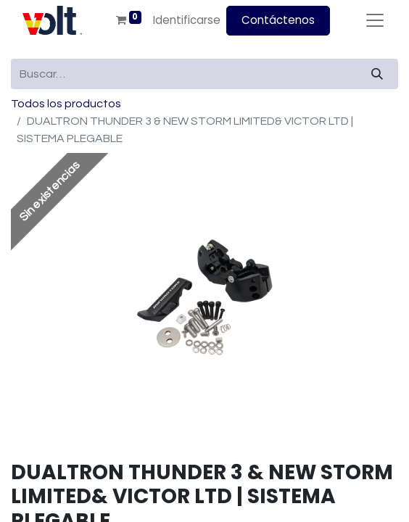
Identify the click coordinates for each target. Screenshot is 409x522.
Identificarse (186, 20)
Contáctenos (278, 20)
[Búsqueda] (377, 74)
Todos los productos (66, 103)
